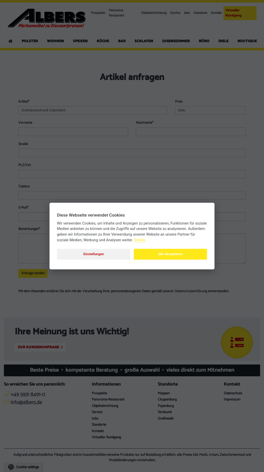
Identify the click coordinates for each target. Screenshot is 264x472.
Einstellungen (93, 254)
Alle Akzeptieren (170, 254)
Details (139, 240)
